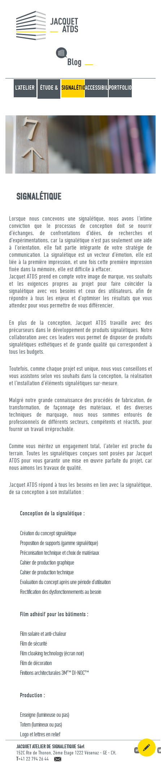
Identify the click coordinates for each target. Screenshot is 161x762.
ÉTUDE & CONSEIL (49, 97)
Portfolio (120, 88)
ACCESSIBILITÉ (96, 88)
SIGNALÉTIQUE (72, 88)
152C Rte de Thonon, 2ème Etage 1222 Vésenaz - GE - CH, (66, 752)
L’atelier (25, 88)
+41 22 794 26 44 (33, 759)
